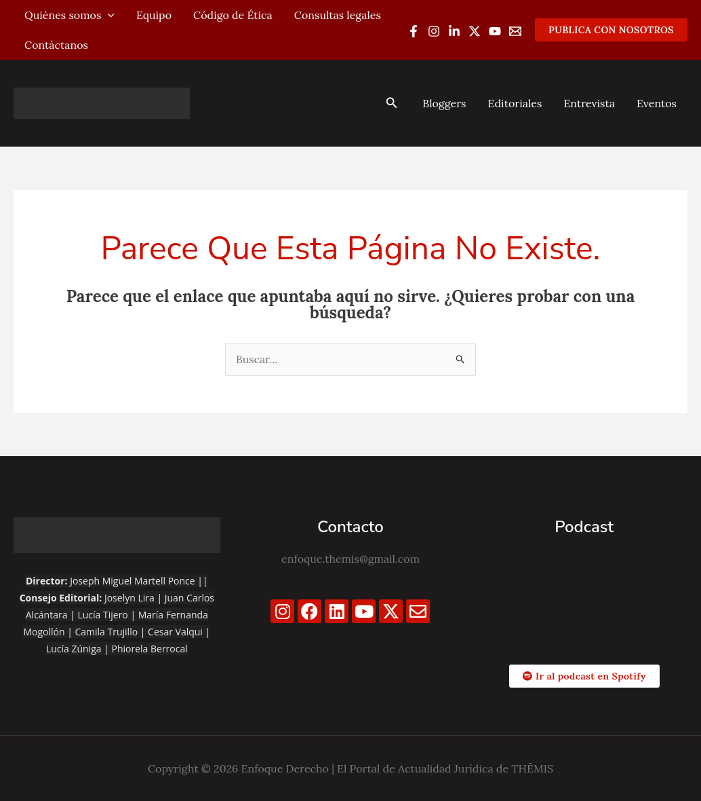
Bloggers (444, 103)
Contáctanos (56, 45)
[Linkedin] (454, 31)
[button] (611, 29)
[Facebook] (413, 31)
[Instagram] (434, 31)
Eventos (657, 103)
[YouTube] (495, 31)
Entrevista (589, 103)
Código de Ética (233, 15)
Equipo (154, 15)
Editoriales (514, 103)
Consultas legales (337, 15)
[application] (108, 15)
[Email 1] (515, 31)
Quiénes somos (69, 15)
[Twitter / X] (474, 31)
